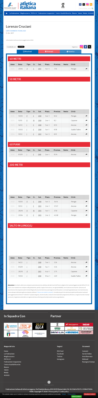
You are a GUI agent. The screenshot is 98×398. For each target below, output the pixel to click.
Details (64, 394)
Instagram (60, 359)
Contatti (85, 351)
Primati (49, 51)
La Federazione (14, 13)
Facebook (60, 354)
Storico (70, 51)
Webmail (85, 359)
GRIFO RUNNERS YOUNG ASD (16, 31)
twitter (84, 4)
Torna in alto (49, 385)
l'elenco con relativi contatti (44, 292)
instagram (87, 4)
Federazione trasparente (46, 13)
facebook (80, 4)
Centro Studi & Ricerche (63, 13)
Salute (80, 13)
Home (6, 351)
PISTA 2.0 (34, 13)
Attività (90, 13)
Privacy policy (53, 392)
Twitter (59, 356)
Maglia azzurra (25, 13)
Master (74, 13)
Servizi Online (87, 354)
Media (85, 13)
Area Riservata (87, 356)
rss (91, 4)
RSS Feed (60, 351)
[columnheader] (12, 64)
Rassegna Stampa (88, 362)
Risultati (27, 51)
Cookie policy (64, 392)
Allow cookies (76, 396)
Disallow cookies (90, 394)
